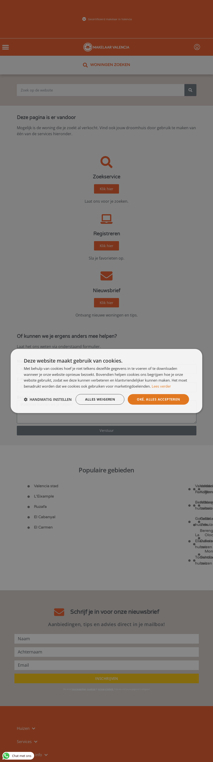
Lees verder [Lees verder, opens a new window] (161, 386)
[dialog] (106, 381)
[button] (48, 399)
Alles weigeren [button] (100, 399)
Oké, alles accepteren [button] (158, 399)
